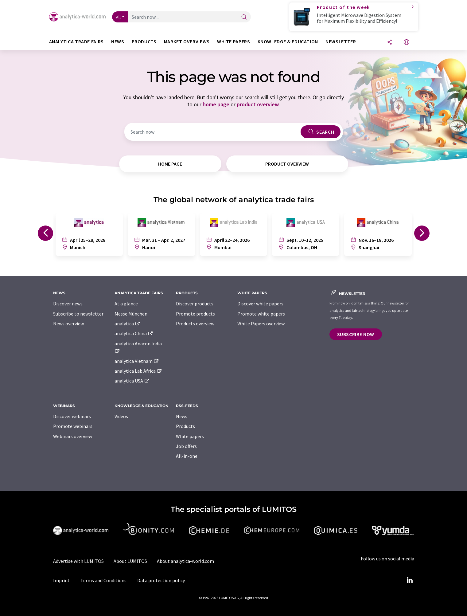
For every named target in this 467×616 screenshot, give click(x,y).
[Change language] (406, 42)
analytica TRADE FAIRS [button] (76, 42)
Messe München (131, 314)
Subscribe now (355, 334)
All (118, 17)
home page (216, 104)
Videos (121, 416)
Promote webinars (72, 426)
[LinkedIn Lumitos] (410, 580)
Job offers (186, 446)
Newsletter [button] (340, 42)
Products (185, 426)
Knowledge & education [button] (288, 42)
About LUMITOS (130, 561)
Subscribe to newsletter (78, 314)
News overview (68, 323)
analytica (128, 323)
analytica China (134, 333)
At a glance (126, 303)
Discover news (68, 303)
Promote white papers (261, 314)
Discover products (194, 303)
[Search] (244, 17)
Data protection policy (161, 580)
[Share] (389, 42)
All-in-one (186, 456)
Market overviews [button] (187, 42)
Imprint (61, 580)
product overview (258, 104)
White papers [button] (233, 42)
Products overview (195, 323)
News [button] (117, 42)
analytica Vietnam (137, 361)
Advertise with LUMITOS (78, 561)
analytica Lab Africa (138, 371)
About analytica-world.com (185, 561)
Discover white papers (260, 303)
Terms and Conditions (103, 580)
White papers (190, 436)
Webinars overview (72, 436)
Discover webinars (72, 416)
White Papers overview (261, 323)
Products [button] (144, 42)
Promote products (195, 314)
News (181, 416)
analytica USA (132, 381)
